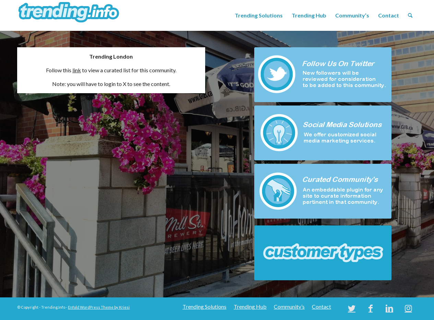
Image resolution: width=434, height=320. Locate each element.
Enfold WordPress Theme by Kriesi (99, 307)
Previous (244, 253)
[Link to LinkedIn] (389, 308)
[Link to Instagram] (408, 308)
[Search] (410, 15)
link (76, 70)
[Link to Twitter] (351, 308)
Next (401, 253)
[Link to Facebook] (370, 308)
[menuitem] (258, 15)
